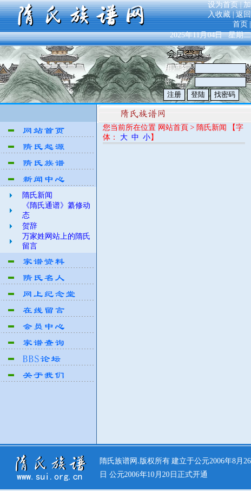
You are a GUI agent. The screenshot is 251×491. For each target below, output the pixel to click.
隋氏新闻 (37, 195)
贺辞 (29, 226)
